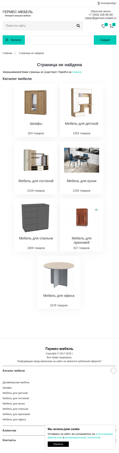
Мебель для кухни (14, 403)
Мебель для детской (15, 392)
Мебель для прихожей (16, 414)
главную (76, 72)
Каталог (16, 39)
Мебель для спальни (15, 408)
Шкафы (7, 387)
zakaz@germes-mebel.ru (100, 18)
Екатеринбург (108, 3)
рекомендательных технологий (82, 437)
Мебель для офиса (14, 419)
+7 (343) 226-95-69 (101, 14)
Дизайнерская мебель (16, 382)
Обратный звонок (101, 11)
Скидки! (105, 39)
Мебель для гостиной (16, 398)
